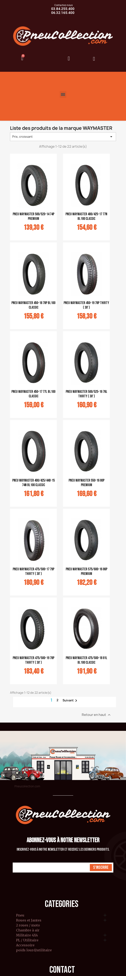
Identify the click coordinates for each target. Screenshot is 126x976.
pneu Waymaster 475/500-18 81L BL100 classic (86, 660)
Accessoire (25, 945)
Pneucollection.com (27, 786)
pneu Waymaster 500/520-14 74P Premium (33, 216)
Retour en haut (97, 715)
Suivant (71, 700)
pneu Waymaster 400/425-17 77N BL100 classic (86, 216)
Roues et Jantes (28, 920)
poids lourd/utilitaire (34, 950)
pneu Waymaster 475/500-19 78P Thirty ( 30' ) (33, 660)
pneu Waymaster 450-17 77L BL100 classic (33, 393)
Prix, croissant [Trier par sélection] (63, 136)
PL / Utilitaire (27, 940)
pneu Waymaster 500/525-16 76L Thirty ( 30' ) (86, 393)
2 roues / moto (28, 925)
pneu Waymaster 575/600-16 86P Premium (86, 571)
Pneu (20, 915)
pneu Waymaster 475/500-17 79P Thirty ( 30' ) (33, 571)
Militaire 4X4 (27, 935)
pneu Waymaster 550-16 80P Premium (86, 482)
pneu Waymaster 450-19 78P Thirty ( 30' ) (86, 305)
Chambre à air (28, 930)
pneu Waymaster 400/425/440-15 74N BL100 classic (33, 482)
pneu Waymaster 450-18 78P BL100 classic (33, 305)
